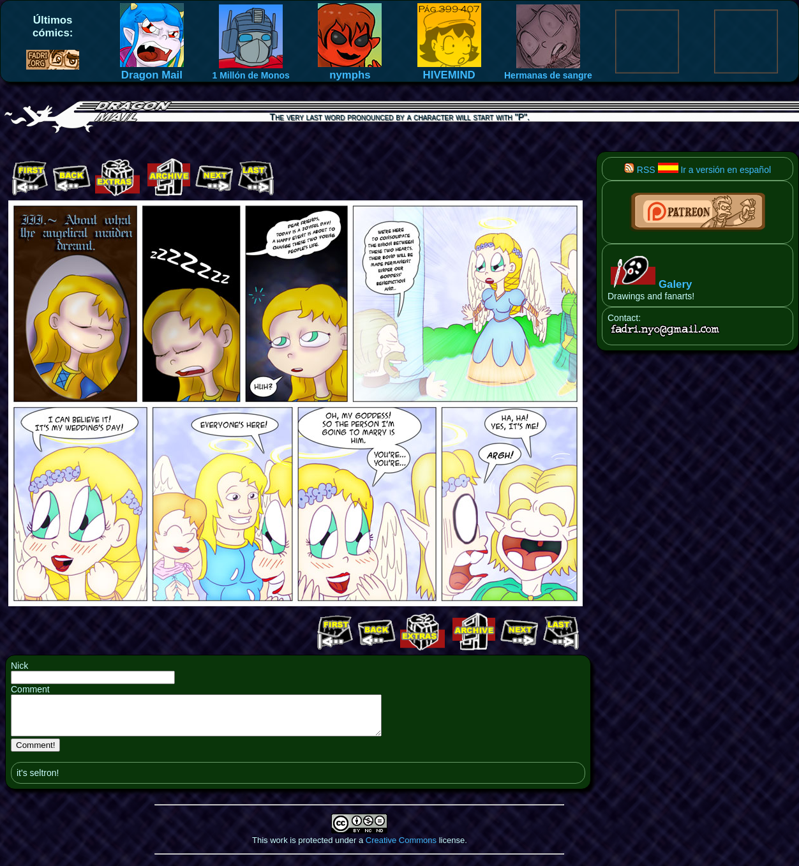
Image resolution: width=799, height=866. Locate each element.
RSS (639, 170)
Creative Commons (401, 848)
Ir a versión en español (715, 170)
